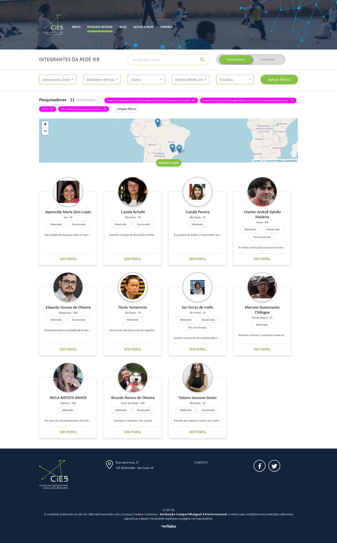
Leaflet (257, 160)
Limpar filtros (126, 109)
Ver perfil (68, 258)
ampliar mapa (169, 163)
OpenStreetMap (274, 160)
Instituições (267, 59)
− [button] (45, 131)
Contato (201, 462)
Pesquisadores (236, 59)
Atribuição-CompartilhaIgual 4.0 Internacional (193, 514)
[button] (58, 79)
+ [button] (45, 124)
